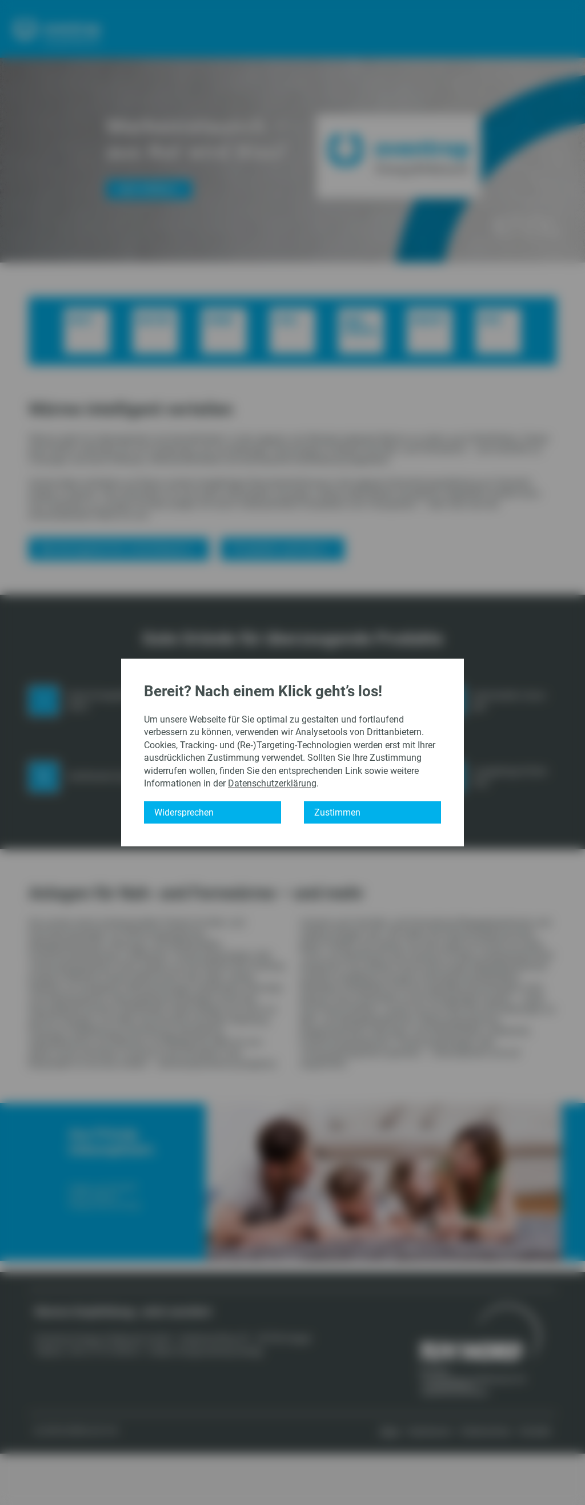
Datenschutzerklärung (272, 783)
